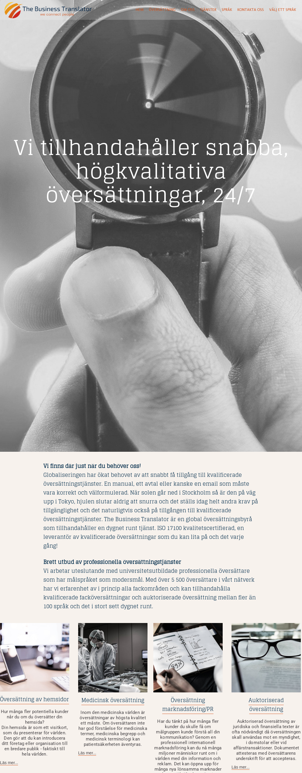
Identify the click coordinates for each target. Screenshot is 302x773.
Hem (140, 9)
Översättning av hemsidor (34, 699)
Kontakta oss (250, 9)
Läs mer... (9, 762)
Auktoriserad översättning (266, 704)
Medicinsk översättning (112, 700)
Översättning (162, 9)
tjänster (208, 9)
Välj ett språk (282, 9)
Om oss (188, 9)
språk (226, 9)
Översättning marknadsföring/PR (188, 704)
